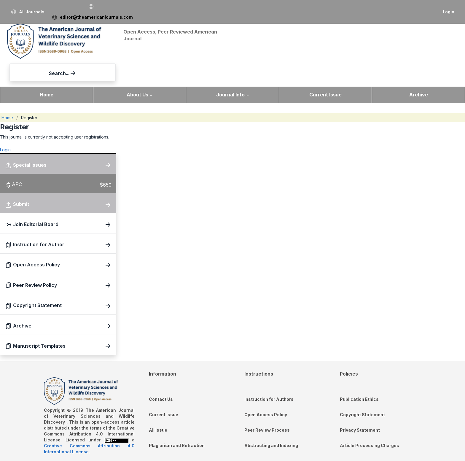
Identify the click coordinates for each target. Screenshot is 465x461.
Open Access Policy (265, 387)
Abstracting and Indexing (271, 418)
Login (448, 11)
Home (46, 67)
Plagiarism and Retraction (177, 418)
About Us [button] (137, 67)
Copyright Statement (362, 387)
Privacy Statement (360, 402)
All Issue (158, 402)
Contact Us (161, 371)
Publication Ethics (359, 371)
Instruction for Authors (269, 371)
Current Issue (325, 67)
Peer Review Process (267, 402)
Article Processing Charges (369, 418)
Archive (418, 67)
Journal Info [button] (230, 67)
